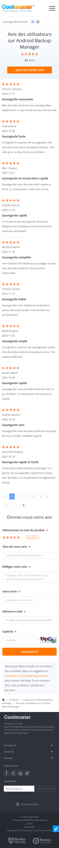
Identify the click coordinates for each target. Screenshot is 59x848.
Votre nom (9, 591)
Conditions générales (29, 816)
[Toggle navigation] (52, 8)
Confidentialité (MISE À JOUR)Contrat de (29, 820)
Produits (13, 699)
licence (29, 823)
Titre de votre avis (14, 547)
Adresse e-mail (12, 611)
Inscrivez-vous (44, 788)
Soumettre (29, 651)
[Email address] (19, 789)
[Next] (6, 505)
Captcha (7, 631)
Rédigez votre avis (14, 567)
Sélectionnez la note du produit (23, 530)
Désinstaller (29, 827)
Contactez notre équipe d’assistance (26, 676)
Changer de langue (29, 804)
